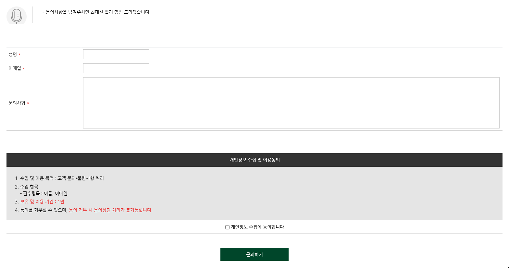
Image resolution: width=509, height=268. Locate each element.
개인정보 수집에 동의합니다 (254, 226)
